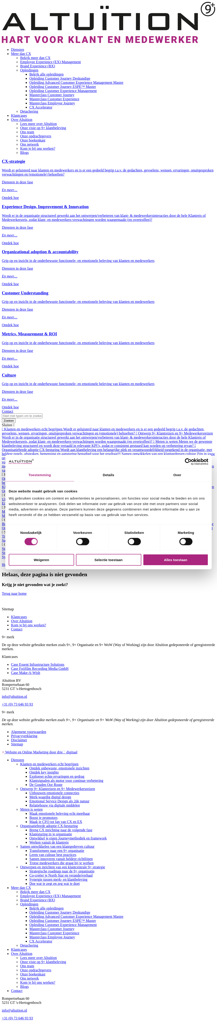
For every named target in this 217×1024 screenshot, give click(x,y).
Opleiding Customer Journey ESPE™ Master (62, 87)
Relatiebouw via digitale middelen (54, 805)
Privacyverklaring (24, 736)
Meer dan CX (21, 54)
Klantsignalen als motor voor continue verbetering (66, 780)
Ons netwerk (29, 144)
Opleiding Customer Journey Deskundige (59, 78)
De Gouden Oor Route (45, 785)
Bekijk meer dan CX (35, 58)
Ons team (27, 132)
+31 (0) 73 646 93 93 (17, 704)
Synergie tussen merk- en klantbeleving (58, 879)
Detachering (29, 111)
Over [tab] (177, 475)
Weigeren (41, 560)
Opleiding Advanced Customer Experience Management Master (76, 82)
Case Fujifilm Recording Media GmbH (40, 669)
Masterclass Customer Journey (51, 95)
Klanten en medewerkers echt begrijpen (49, 764)
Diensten (17, 50)
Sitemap (17, 744)
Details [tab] (108, 475)
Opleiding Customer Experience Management (63, 91)
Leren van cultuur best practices (52, 855)
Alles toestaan (175, 560)
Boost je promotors (43, 818)
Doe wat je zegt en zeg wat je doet (54, 883)
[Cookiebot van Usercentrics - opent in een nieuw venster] (188, 461)
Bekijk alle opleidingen (46, 74)
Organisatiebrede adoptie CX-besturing (49, 826)
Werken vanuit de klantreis (49, 842)
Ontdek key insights (44, 772)
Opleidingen (29, 70)
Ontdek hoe (10, 198)
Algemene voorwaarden (28, 732)
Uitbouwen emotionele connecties (54, 793)
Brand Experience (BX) (37, 66)
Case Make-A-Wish (25, 673)
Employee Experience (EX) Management (50, 62)
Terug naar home (14, 593)
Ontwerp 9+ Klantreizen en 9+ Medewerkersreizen (57, 789)
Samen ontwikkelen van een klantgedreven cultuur (57, 846)
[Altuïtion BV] (108, 42)
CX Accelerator (40, 107)
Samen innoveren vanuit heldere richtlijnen (61, 859)
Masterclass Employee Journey (52, 103)
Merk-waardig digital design (50, 797)
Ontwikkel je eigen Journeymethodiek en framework (68, 838)
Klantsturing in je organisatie (50, 834)
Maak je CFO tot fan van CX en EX (55, 822)
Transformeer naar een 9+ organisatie (56, 851)
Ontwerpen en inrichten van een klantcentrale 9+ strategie (62, 867)
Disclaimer (19, 740)
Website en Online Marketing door (39, 752)
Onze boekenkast (32, 140)
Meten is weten (31, 809)
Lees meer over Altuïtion (38, 124)
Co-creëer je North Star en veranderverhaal (61, 875)
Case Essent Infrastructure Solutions (37, 664)
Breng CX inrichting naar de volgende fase (60, 830)
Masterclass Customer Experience (54, 99)
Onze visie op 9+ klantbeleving (43, 128)
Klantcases (19, 115)
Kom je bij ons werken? (37, 148)
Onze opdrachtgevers (35, 136)
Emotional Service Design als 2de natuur (59, 801)
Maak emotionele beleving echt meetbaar (59, 813)
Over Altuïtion (21, 120)
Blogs (24, 153)
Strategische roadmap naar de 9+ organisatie (62, 871)
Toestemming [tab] (39, 475)
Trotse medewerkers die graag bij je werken (61, 863)
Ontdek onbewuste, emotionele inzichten (59, 768)
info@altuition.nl (14, 696)
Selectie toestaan (109, 560)
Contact (7, 411)
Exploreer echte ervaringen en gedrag (56, 776)
